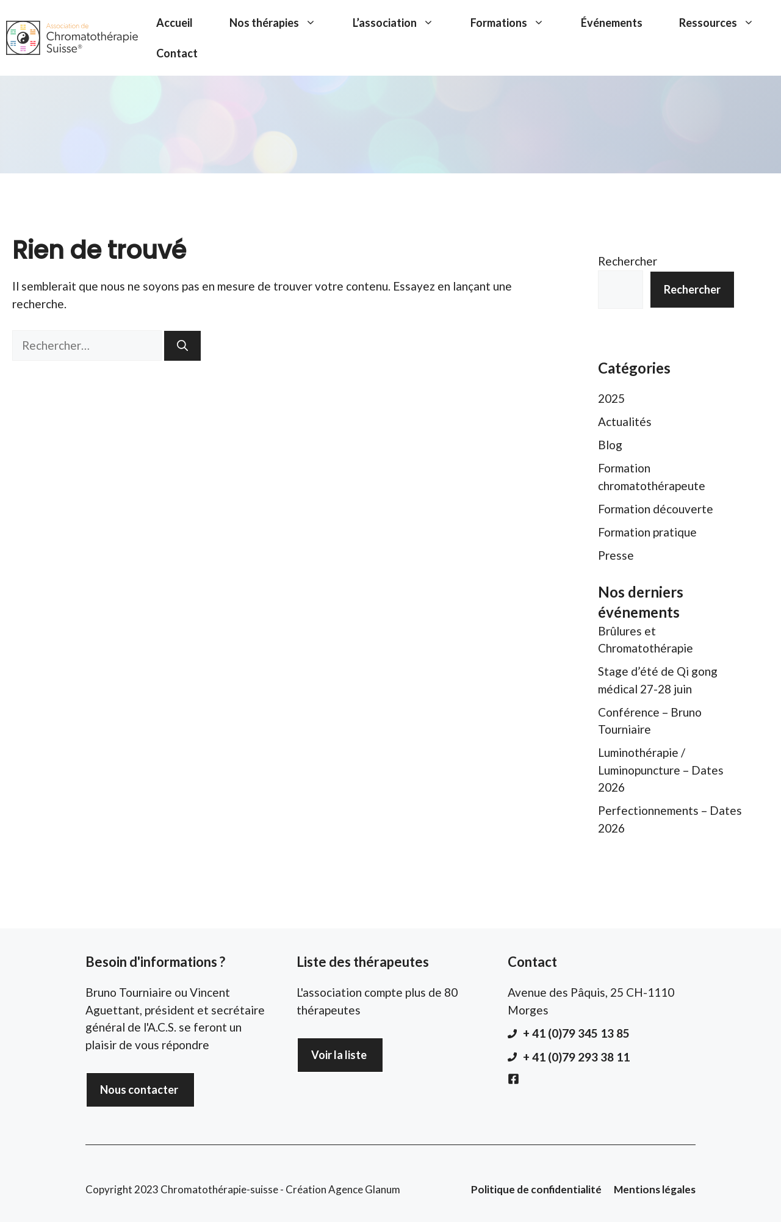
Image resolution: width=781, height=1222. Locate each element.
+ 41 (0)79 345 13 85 (576, 1033)
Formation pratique (647, 532)
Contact (177, 53)
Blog (610, 445)
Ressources (725, 22)
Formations (516, 22)
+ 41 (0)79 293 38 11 (576, 1057)
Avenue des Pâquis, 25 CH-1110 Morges (591, 1001)
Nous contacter (139, 1089)
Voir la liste (339, 1054)
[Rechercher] (182, 346)
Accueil (174, 22)
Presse (616, 555)
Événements (611, 22)
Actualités (625, 421)
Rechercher (627, 261)
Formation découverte (655, 509)
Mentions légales (655, 1189)
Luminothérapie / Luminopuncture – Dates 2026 (661, 769)
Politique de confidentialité (536, 1189)
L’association (402, 22)
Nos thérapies (281, 22)
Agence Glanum (364, 1189)
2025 (611, 398)
